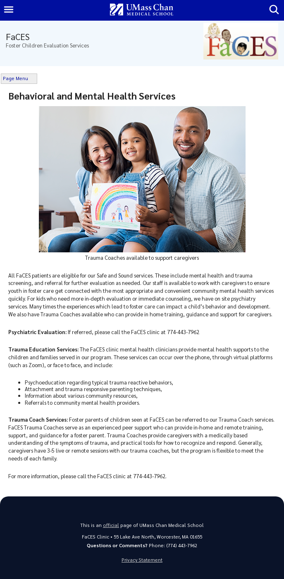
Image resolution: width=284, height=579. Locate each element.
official (111, 525)
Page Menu (15, 78)
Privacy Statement (142, 560)
